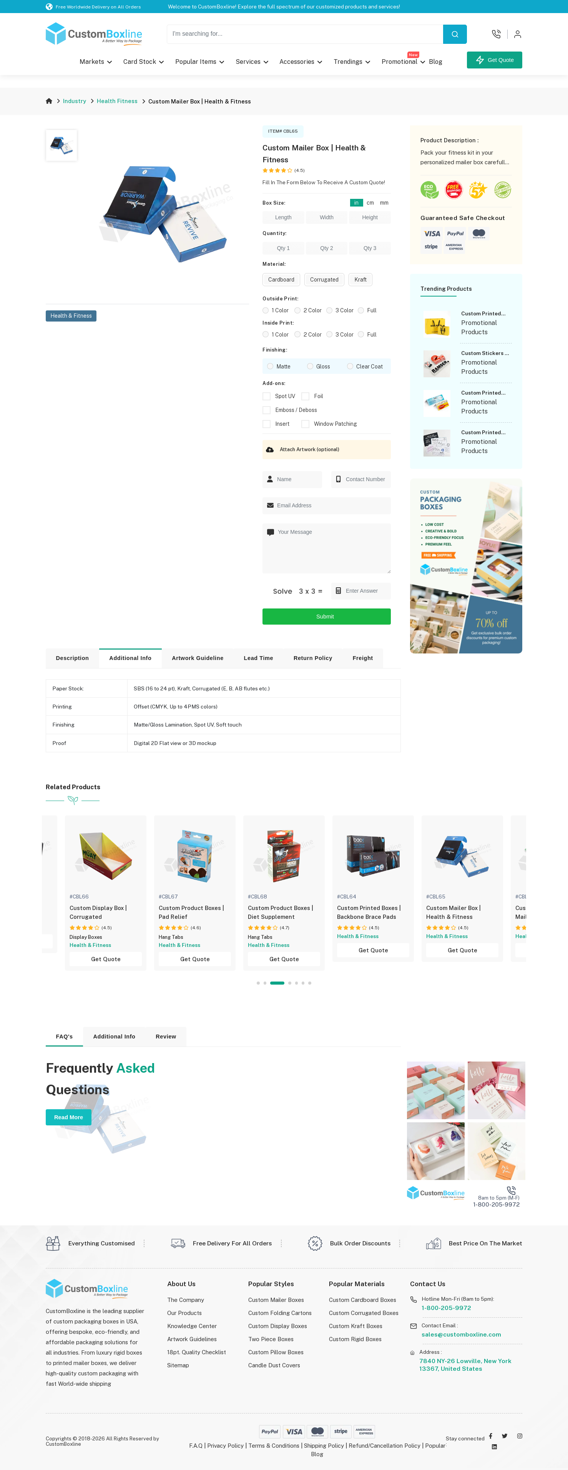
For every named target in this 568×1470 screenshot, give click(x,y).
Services (247, 61)
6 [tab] (303, 983)
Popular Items (195, 61)
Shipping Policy (324, 1445)
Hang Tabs (171, 937)
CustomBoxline (63, 1444)
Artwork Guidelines (192, 1339)
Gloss (323, 366)
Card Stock (139, 61)
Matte (283, 366)
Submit (326, 616)
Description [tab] (72, 658)
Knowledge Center (192, 1326)
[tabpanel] (284, 893)
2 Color (313, 310)
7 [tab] (309, 983)
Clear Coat (369, 366)
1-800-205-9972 (446, 1308)
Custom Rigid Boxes (355, 1339)
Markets (92, 61)
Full (372, 310)
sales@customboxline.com (461, 1334)
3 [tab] (277, 983)
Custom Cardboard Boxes (362, 1300)
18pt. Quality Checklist (196, 1352)
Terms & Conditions (273, 1445)
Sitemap (178, 1365)
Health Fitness (117, 101)
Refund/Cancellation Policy (384, 1445)
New (413, 54)
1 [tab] (258, 983)
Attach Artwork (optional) (300, 449)
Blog (435, 61)
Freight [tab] (363, 658)
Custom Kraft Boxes (355, 1326)
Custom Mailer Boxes (276, 1300)
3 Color (344, 310)
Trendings (348, 61)
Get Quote (494, 60)
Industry (74, 101)
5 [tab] (296, 983)
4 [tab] (289, 983)
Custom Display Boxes (277, 1326)
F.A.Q (196, 1445)
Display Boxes (86, 937)
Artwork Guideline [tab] (198, 658)
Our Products (184, 1313)
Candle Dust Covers (274, 1365)
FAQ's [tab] (64, 1036)
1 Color (280, 310)
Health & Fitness (71, 316)
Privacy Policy (225, 1445)
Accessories (296, 61)
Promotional (400, 59)
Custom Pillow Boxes (276, 1352)
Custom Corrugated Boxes (364, 1313)
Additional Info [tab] (130, 658)
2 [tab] (265, 983)
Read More (68, 1117)
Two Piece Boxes (271, 1339)
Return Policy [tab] (313, 658)
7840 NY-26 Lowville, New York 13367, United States (465, 1364)
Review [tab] (166, 1036)
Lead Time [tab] (259, 658)
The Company (185, 1300)
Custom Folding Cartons (280, 1313)
